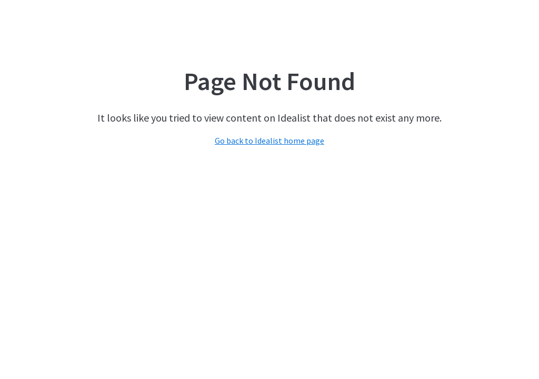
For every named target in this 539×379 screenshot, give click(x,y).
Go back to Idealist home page (269, 140)
